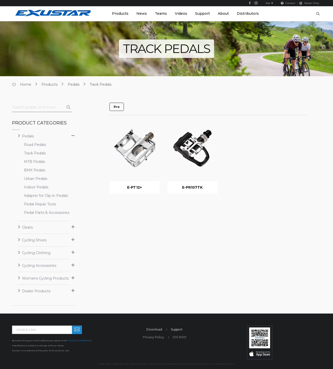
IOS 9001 (179, 337)
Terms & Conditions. (80, 340)
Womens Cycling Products (45, 278)
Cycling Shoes (34, 240)
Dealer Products (36, 291)
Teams (161, 13)
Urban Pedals (35, 178)
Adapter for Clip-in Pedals (41, 195)
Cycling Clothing (36, 253)
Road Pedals (35, 144)
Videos (181, 13)
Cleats (27, 227)
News (141, 13)
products (49, 84)
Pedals (73, 84)
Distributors (248, 13)
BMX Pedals (34, 170)
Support (202, 13)
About (223, 13)
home (25, 84)
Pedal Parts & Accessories (41, 212)
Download (154, 329)
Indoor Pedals (36, 187)
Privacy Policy (153, 337)
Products (120, 13)
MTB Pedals (34, 161)
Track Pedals (100, 84)
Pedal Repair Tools (40, 204)
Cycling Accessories (39, 265)
